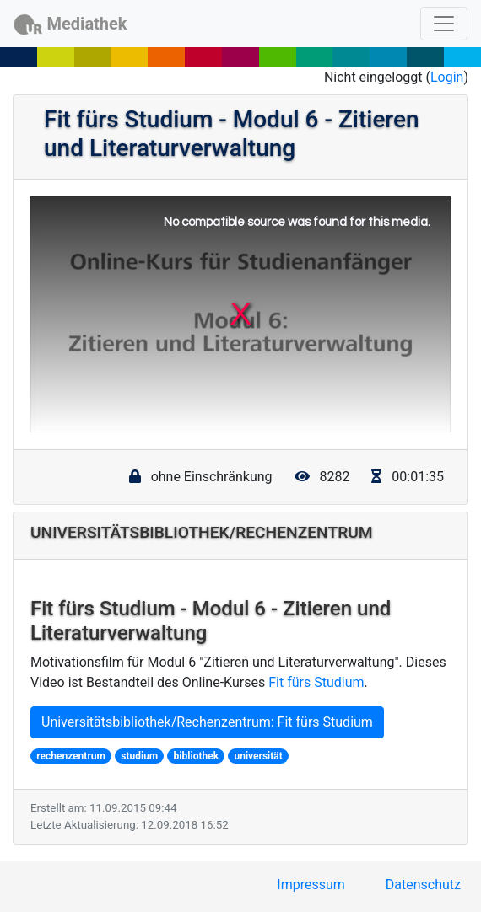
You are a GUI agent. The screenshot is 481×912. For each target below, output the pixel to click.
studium (139, 756)
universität (258, 756)
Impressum (311, 885)
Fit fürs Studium (316, 682)
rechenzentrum (70, 756)
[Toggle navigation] (443, 23)
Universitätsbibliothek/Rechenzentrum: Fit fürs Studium (207, 722)
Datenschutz (423, 885)
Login (446, 77)
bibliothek (196, 756)
